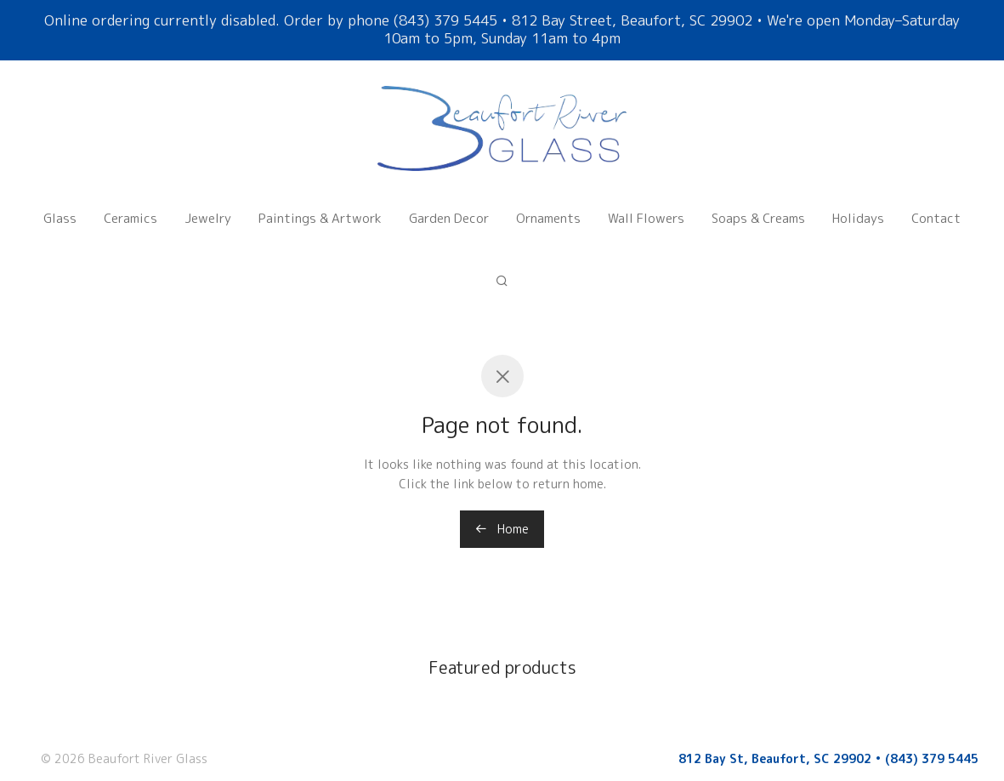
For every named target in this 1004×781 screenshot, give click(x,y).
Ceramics (130, 208)
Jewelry (207, 208)
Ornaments (548, 208)
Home (502, 529)
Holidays (858, 208)
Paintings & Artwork (320, 208)
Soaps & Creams (758, 208)
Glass (60, 208)
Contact (936, 208)
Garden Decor (449, 208)
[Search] (502, 251)
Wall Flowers (646, 208)
